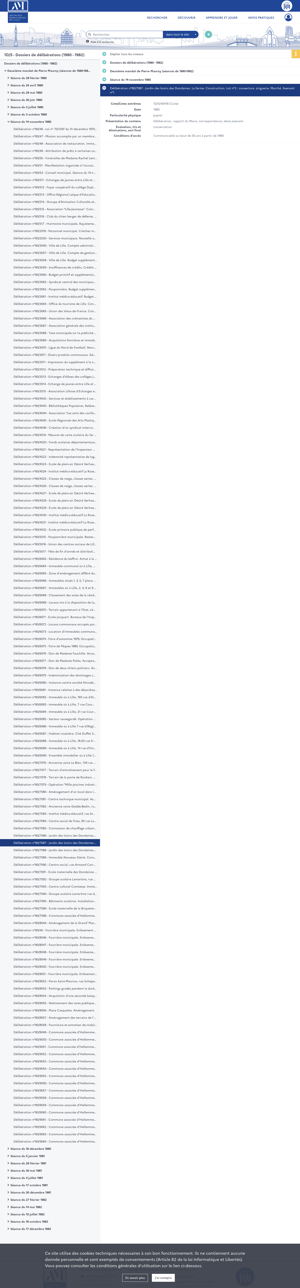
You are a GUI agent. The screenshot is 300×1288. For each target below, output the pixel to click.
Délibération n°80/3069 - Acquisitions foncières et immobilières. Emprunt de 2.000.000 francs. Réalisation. (55, 340)
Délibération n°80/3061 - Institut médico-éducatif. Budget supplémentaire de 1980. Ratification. (55, 296)
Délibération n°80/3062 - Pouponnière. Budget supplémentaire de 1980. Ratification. (55, 289)
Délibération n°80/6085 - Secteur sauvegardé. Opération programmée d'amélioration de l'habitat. (55, 719)
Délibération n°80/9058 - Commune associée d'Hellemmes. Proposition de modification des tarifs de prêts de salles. (55, 1097)
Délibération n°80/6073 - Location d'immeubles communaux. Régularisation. (55, 631)
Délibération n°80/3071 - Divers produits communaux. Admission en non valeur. (55, 355)
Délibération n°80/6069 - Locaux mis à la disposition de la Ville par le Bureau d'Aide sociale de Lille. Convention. (55, 602)
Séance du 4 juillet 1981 (26, 1178)
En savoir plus (135, 1278)
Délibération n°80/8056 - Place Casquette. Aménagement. (54, 1010)
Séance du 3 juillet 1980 (26, 107)
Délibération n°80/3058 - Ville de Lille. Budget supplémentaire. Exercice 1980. (55, 260)
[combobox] (181, 34)
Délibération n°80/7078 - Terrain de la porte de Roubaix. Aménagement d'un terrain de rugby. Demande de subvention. (55, 777)
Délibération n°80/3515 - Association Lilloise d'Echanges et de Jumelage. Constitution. (55, 391)
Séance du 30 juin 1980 (26, 100)
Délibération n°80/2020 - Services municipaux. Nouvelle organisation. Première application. (55, 238)
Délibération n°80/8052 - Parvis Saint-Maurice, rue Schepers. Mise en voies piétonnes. (55, 981)
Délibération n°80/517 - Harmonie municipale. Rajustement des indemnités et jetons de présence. (55, 223)
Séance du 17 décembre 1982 (30, 1229)
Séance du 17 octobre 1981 (29, 1185)
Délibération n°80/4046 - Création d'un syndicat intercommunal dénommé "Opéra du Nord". (55, 427)
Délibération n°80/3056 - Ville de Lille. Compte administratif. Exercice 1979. (55, 245)
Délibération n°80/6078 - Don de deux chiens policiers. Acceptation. (55, 668)
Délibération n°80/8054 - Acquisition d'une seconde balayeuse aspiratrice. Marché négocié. (55, 996)
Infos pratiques (261, 17)
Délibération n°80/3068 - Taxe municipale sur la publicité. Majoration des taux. (55, 333)
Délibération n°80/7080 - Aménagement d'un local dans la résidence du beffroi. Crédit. (55, 792)
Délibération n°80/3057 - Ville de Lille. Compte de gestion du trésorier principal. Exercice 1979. (55, 253)
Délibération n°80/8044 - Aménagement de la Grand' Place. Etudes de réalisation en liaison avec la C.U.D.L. (55, 923)
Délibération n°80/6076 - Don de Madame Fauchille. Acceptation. (55, 653)
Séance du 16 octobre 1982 (29, 1221)
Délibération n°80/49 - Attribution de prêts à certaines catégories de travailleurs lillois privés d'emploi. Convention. (55, 151)
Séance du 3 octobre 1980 (28, 114)
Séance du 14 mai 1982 (26, 1207)
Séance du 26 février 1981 (28, 1163)
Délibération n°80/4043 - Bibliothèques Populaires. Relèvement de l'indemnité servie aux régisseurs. (55, 406)
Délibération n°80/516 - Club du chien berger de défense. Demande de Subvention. (55, 216)
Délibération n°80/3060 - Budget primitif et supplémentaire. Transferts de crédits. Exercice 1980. (55, 274)
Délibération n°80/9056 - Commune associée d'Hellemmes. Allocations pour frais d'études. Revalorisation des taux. (55, 1083)
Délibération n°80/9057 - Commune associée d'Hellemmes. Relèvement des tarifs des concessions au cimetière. (55, 1090)
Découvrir (186, 17)
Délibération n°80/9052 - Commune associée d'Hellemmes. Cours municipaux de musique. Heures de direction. (55, 1054)
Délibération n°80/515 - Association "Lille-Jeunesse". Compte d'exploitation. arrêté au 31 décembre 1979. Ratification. (55, 209)
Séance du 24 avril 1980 (26, 85)
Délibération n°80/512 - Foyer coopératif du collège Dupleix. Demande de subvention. (55, 187)
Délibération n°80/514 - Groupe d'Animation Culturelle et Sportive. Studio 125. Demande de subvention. (55, 202)
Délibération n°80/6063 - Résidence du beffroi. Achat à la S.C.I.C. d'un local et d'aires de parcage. (55, 558)
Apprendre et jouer (222, 17)
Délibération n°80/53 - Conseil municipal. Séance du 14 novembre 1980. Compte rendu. (55, 172)
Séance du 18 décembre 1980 (30, 1148)
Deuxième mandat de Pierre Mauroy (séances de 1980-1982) (49, 70)
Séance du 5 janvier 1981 (27, 1156)
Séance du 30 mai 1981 (26, 1170)
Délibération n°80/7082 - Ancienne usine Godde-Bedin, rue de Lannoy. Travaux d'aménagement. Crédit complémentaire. (55, 806)
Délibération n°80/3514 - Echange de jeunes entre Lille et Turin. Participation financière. (55, 384)
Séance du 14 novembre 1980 (30, 121)
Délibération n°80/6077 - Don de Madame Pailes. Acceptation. (55, 660)
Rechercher (157, 17)
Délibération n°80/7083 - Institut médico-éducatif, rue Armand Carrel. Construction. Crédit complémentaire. (55, 813)
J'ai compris (163, 1278)
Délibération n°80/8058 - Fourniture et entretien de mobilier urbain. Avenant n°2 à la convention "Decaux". (55, 1025)
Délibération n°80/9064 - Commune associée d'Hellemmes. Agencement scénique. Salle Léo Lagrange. (55, 1141)
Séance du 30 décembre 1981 (30, 1192)
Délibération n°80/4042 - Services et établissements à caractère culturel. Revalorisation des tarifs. (55, 398)
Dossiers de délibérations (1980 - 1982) (30, 63)
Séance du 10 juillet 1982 (27, 1214)
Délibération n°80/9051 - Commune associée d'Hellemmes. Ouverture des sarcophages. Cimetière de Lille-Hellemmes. (55, 1047)
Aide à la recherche (102, 41)
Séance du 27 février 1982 (28, 1199)
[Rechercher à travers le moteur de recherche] (126, 34)
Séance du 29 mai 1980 (26, 92)
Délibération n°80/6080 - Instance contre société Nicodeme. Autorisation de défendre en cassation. (55, 682)
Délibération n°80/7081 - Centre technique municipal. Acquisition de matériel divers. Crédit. (55, 799)
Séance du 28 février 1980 (28, 78)
